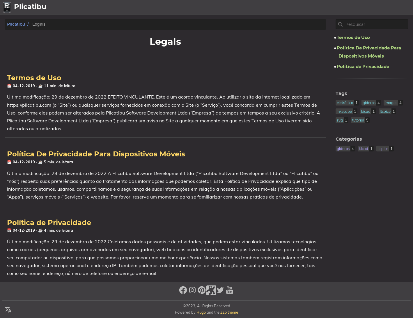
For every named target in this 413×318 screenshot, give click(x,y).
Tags (341, 93)
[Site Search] (376, 24)
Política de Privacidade (49, 222)
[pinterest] (201, 292)
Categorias (349, 139)
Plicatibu (16, 24)
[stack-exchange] (211, 292)
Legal (401, 7)
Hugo (201, 312)
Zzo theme (229, 312)
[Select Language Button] (322, 7)
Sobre (380, 7)
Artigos (360, 7)
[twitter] (220, 292)
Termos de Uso (34, 78)
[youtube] (229, 292)
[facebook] (183, 292)
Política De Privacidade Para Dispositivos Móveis (96, 154)
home (339, 7)
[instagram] (192, 292)
